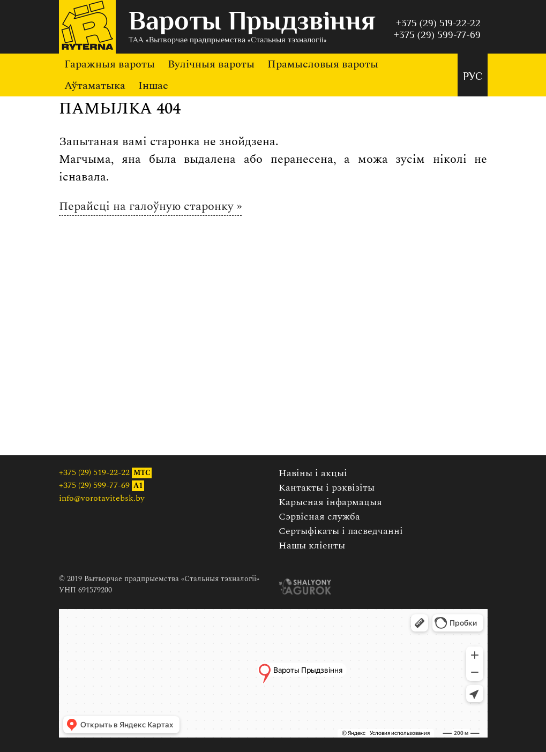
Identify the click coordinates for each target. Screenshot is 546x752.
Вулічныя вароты (211, 64)
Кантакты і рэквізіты (327, 487)
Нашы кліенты (312, 545)
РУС (472, 77)
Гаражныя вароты (109, 64)
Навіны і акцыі (313, 473)
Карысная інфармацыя (330, 502)
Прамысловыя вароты (322, 64)
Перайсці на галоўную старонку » (150, 206)
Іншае (153, 86)
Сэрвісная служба (319, 516)
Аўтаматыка (94, 86)
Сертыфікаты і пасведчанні (341, 531)
